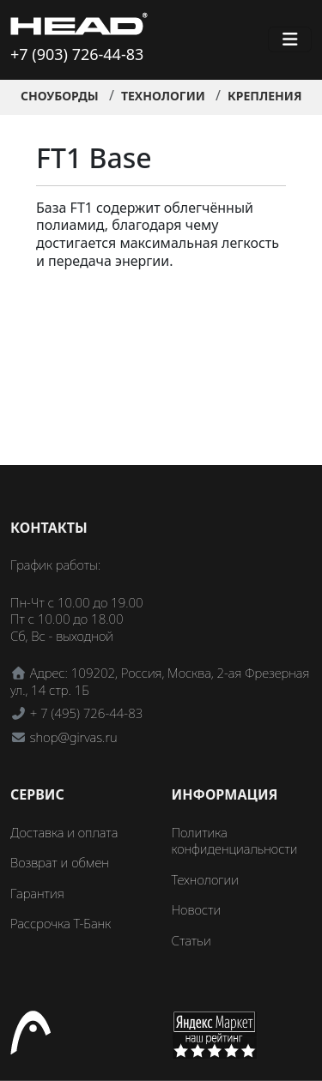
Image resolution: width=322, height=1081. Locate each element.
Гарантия (37, 893)
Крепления (264, 96)
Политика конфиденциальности (235, 841)
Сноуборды (60, 96)
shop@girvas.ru (74, 737)
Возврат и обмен (59, 862)
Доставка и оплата (64, 832)
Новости (197, 909)
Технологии (163, 96)
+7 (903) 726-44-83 (76, 54)
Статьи (191, 940)
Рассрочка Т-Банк (60, 923)
